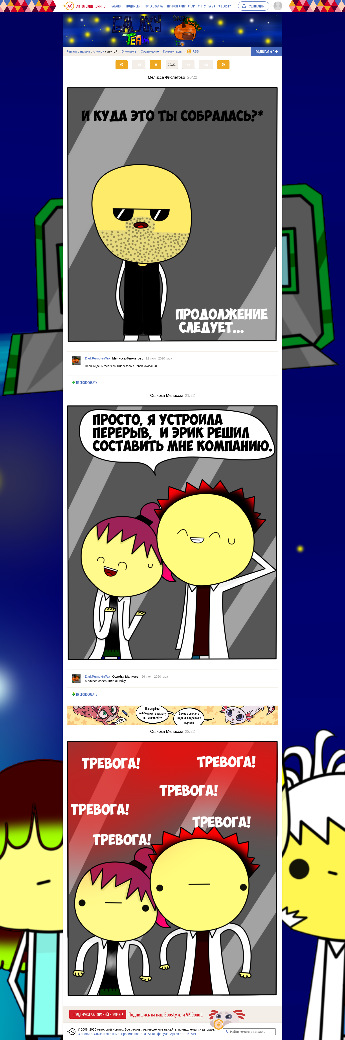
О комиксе (128, 51)
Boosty (226, 6)
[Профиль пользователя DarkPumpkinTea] (76, 363)
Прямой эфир (176, 6)
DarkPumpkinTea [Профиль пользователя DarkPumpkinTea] (97, 358)
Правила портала (133, 1034)
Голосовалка (154, 6)
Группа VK (208, 6)
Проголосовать (86, 382)
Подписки (133, 6)
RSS (196, 51)
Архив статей (179, 1034)
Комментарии (173, 51)
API (193, 6)
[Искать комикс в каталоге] (226, 1032)
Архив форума (158, 1034)
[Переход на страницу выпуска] (172, 215)
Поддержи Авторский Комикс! (98, 1014)
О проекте (85, 1034)
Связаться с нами (106, 1034)
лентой (112, 51)
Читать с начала (78, 51)
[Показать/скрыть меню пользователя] (277, 6)
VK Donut (194, 1014)
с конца (99, 51)
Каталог (116, 6)
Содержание (150, 51)
